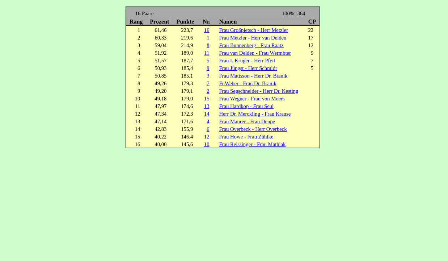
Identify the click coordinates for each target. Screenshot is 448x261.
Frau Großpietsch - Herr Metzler (253, 30)
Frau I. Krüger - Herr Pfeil (247, 60)
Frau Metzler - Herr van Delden (252, 38)
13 (207, 106)
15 (207, 99)
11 (206, 53)
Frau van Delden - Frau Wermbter (255, 53)
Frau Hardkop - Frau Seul (246, 106)
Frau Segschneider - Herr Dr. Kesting (258, 91)
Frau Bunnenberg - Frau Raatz (251, 45)
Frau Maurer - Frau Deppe (247, 121)
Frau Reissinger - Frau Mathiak (252, 144)
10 (207, 144)
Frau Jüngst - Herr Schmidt (248, 68)
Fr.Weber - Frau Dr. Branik (247, 83)
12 (207, 137)
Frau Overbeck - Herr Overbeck (253, 129)
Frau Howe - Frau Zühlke (246, 137)
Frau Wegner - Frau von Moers (251, 99)
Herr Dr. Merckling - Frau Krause (255, 114)
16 (207, 30)
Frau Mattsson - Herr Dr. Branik (253, 76)
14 (207, 114)
